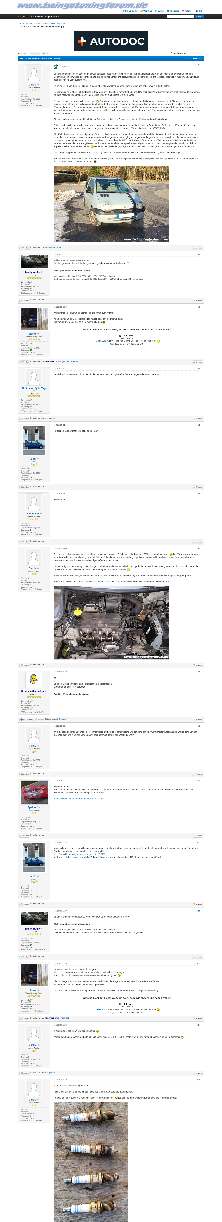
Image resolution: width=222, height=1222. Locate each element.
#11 (198, 842)
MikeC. (60, 247)
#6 (199, 493)
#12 (198, 911)
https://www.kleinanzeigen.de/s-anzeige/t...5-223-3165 (79, 854)
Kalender (189, 11)
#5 (199, 425)
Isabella (97, 341)
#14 (198, 1025)
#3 (199, 307)
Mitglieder (174, 11)
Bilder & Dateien (42, 24)
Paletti (32, 459)
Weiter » (45, 53)
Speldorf (74, 361)
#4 (199, 368)
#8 (199, 672)
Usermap (147, 11)
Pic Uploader (131, 11)
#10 (198, 781)
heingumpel (50, 247)
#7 (199, 548)
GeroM (33, 84)
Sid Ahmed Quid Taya (34, 388)
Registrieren (51, 16)
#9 (199, 726)
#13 (198, 963)
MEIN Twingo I (57, 24)
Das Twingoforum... (26, 24)
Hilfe (201, 11)
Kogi (112, 344)
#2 (199, 254)
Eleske (33, 333)
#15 (198, 1080)
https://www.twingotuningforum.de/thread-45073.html (79, 798)
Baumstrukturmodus (194, 58)
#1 (199, 65)
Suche (161, 11)
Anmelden (38, 16)
